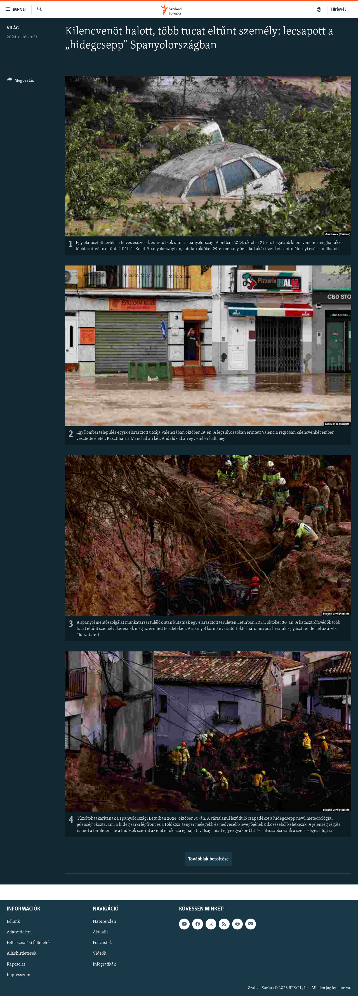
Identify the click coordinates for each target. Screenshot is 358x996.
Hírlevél (338, 9)
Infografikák (104, 964)
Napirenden (104, 922)
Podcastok (102, 943)
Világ (13, 28)
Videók (99, 954)
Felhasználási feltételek (29, 943)
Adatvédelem (19, 932)
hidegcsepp (284, 818)
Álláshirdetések (21, 954)
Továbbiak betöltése (208, 859)
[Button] (20, 81)
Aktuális (101, 932)
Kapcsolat (16, 964)
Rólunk (13, 922)
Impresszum (18, 975)
